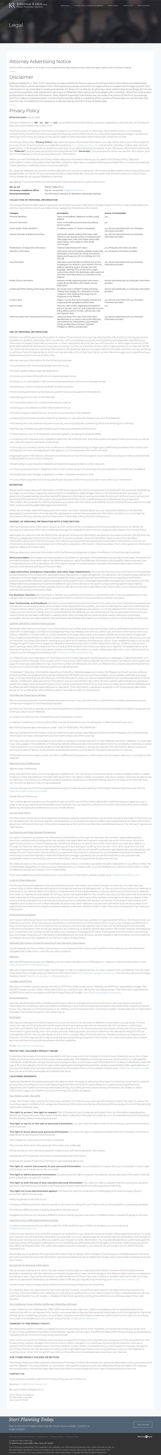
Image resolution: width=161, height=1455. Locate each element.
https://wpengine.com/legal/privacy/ (28, 965)
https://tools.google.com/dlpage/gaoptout (49, 976)
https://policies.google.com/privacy (97, 973)
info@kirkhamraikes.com (74, 190)
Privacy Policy (57, 1437)
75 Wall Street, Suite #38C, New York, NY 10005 (31, 1443)
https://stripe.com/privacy (30, 1045)
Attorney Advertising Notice (22, 1437)
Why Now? (113, 6)
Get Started (144, 6)
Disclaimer (43, 1437)
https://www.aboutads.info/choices (28, 791)
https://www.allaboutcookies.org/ (74, 652)
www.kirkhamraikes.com (85, 145)
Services (65, 6)
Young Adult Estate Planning (88, 6)
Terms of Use (72, 1437)
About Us (128, 6)
